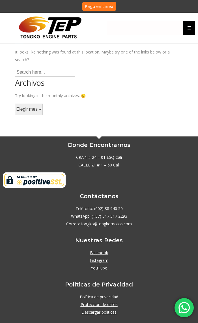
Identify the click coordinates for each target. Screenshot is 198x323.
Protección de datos (99, 304)
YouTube (99, 268)
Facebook (99, 252)
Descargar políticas (99, 312)
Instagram (99, 260)
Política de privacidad (99, 297)
